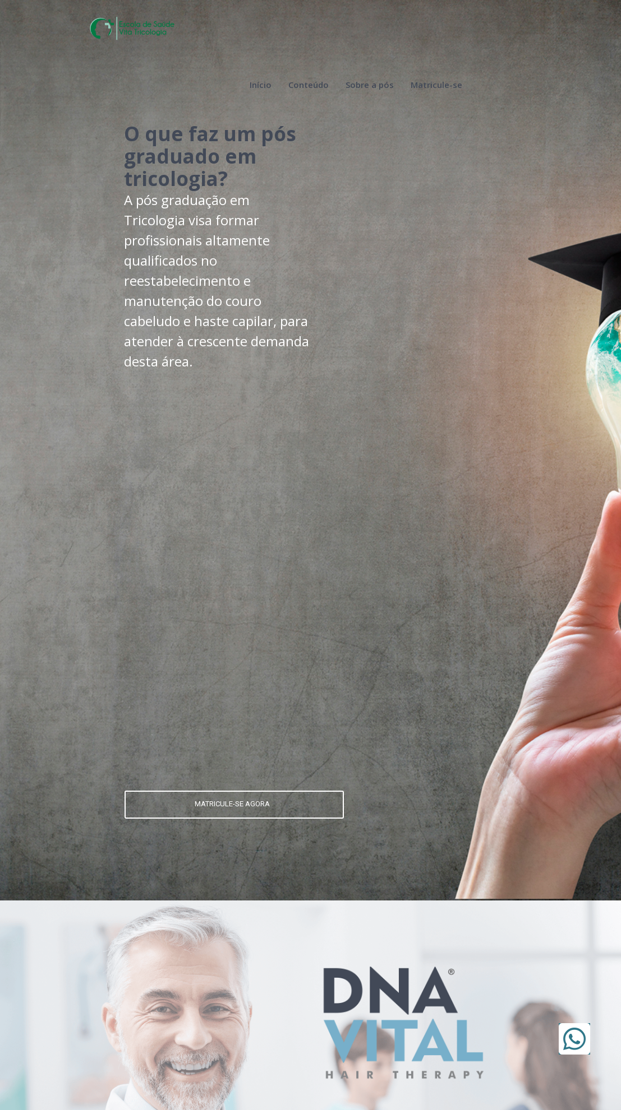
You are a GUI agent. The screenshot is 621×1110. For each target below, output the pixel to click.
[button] (574, 1039)
